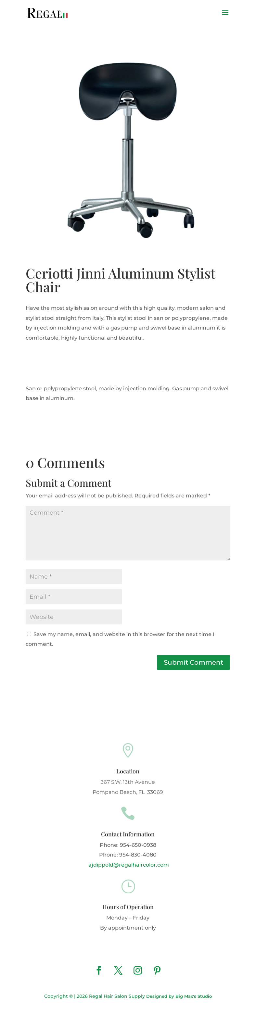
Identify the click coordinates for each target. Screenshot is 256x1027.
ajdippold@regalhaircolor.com (128, 865)
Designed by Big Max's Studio (179, 996)
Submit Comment (193, 662)
